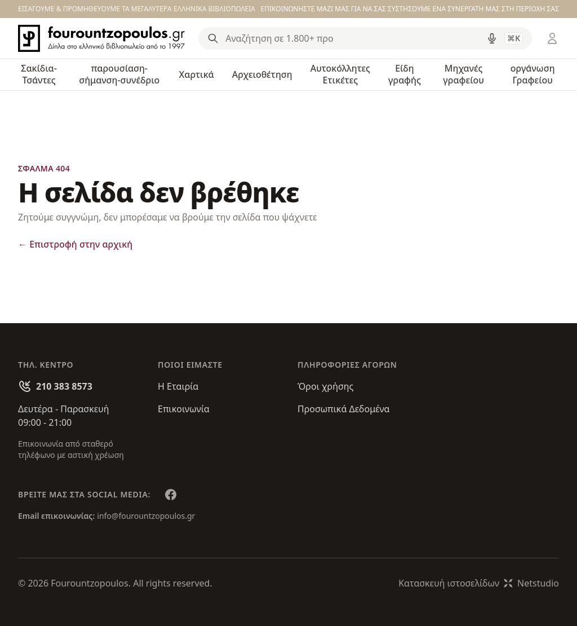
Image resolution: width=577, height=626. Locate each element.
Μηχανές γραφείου (463, 74)
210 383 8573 (64, 386)
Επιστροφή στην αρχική (75, 244)
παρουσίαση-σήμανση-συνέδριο (119, 74)
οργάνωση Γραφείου (533, 74)
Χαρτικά (196, 74)
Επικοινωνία (184, 409)
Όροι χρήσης (325, 386)
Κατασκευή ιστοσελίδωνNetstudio (478, 583)
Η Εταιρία (178, 386)
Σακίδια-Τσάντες (39, 74)
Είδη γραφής (404, 74)
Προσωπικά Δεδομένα (344, 409)
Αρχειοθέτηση (262, 74)
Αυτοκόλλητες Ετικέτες (340, 74)
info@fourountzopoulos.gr (146, 515)
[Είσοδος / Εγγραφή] (552, 38)
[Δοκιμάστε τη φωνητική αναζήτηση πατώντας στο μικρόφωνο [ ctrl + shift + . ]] (492, 38)
